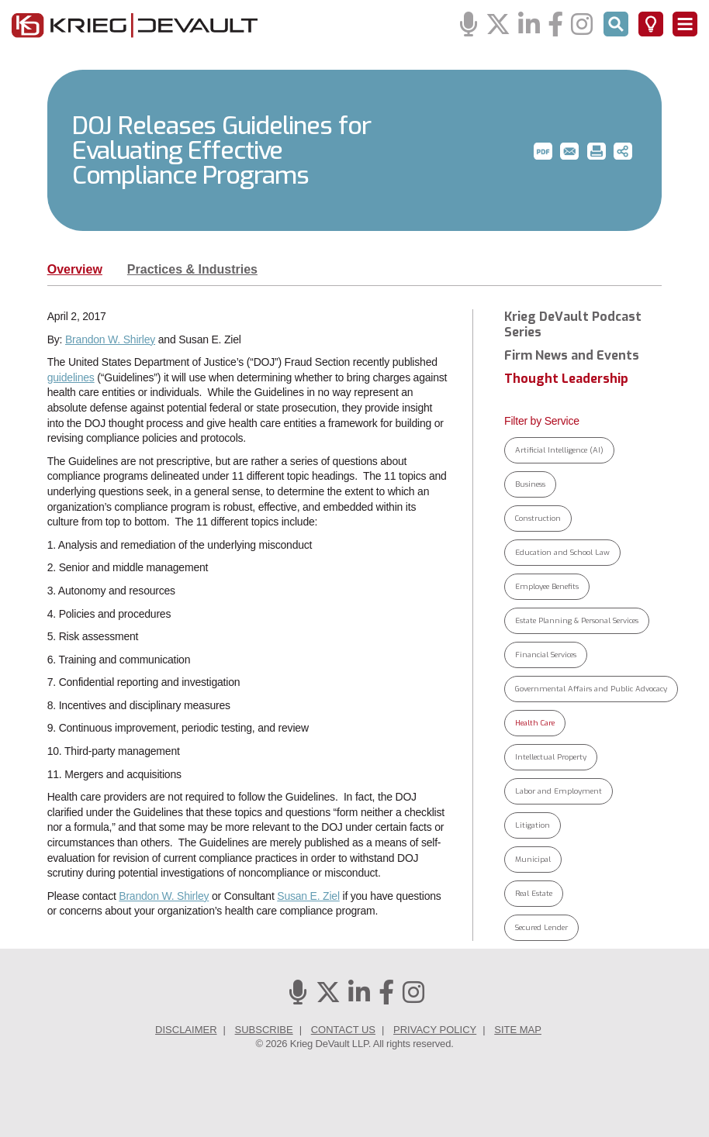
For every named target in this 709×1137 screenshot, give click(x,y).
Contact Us (343, 1029)
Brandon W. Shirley (110, 339)
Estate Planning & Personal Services (576, 620)
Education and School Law (562, 552)
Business (530, 484)
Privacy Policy (434, 1029)
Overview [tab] (74, 269)
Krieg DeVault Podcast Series (573, 324)
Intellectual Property (550, 757)
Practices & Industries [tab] (192, 269)
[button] (543, 151)
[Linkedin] (529, 25)
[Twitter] (498, 25)
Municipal (533, 859)
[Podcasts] (468, 25)
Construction (538, 518)
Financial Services (545, 654)
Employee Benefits (547, 586)
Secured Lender (541, 927)
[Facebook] (555, 25)
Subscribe (264, 1029)
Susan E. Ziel (308, 896)
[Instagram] (582, 25)
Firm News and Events (571, 355)
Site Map (517, 1029)
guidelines (71, 377)
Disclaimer (185, 1029)
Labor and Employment (558, 791)
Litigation (532, 825)
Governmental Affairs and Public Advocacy (591, 689)
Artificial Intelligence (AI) (559, 450)
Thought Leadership (566, 379)
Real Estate (533, 893)
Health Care (535, 723)
